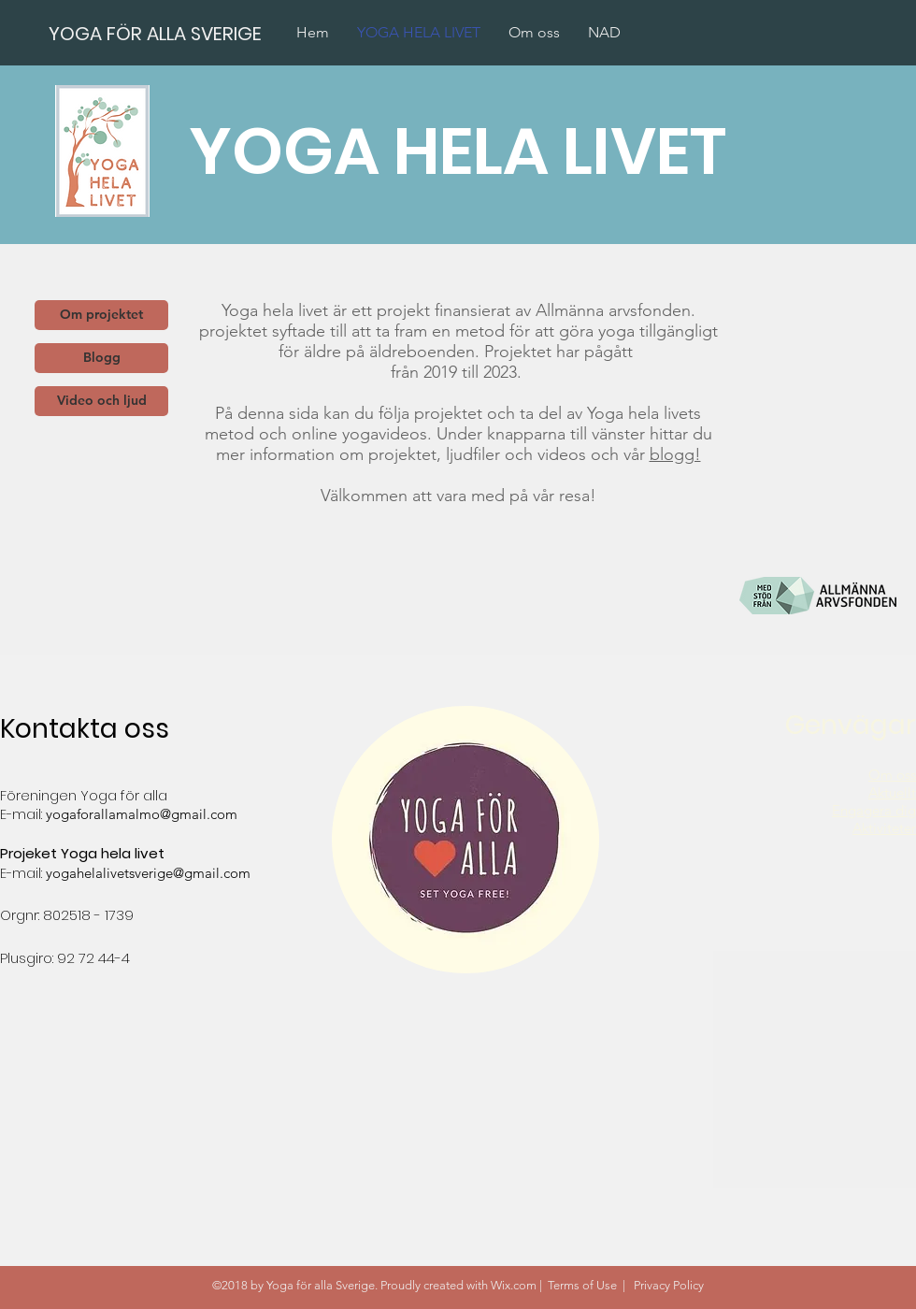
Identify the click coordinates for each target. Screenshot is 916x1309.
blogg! (675, 454)
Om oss (892, 775)
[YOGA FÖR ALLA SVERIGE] (156, 33)
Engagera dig (874, 810)
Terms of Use (582, 1285)
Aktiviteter (884, 828)
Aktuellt (892, 792)
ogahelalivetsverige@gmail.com (151, 873)
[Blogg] (101, 358)
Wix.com (514, 1285)
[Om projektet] (101, 315)
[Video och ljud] (101, 401)
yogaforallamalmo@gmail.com (141, 814)
